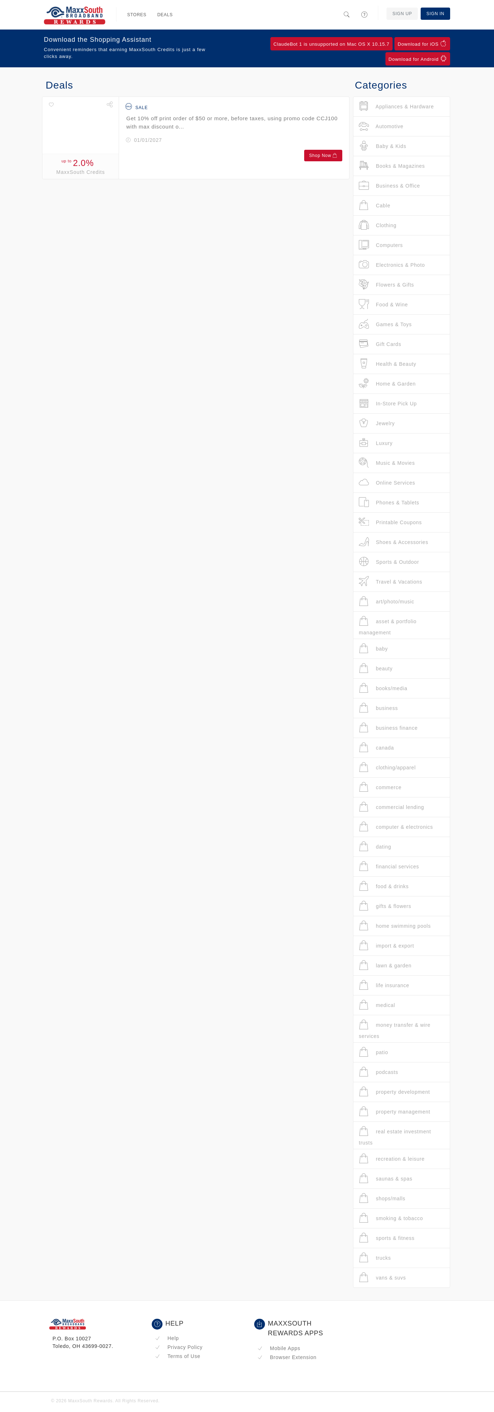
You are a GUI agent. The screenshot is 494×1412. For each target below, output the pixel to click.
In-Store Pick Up (388, 403)
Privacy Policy (178, 1347)
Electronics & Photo (392, 264)
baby (373, 648)
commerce (380, 787)
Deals (165, 14)
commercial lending (391, 807)
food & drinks (384, 886)
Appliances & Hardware (396, 106)
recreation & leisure (392, 1158)
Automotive (381, 126)
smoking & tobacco (391, 1218)
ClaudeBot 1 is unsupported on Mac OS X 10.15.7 (332, 44)
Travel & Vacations (390, 581)
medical (377, 1005)
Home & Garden (387, 383)
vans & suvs (382, 1277)
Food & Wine (383, 304)
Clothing (378, 225)
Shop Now (323, 155)
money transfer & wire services (394, 1029)
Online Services (387, 482)
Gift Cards (380, 344)
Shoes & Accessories (393, 542)
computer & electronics (396, 826)
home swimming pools (395, 925)
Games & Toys (385, 324)
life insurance (384, 985)
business (378, 708)
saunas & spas (385, 1178)
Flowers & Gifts (386, 284)
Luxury (376, 443)
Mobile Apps (278, 1348)
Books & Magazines (392, 165)
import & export (386, 945)
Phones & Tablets (389, 502)
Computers (381, 245)
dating (375, 846)
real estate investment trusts (395, 1136)
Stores (137, 14)
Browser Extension (286, 1357)
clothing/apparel (387, 767)
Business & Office (389, 185)
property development (394, 1091)
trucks (375, 1257)
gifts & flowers (385, 906)
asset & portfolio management (388, 625)
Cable (374, 205)
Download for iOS (422, 43)
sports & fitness (387, 1238)
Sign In (435, 13)
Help (167, 1338)
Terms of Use (177, 1356)
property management (394, 1111)
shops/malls (382, 1198)
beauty (376, 668)
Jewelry (377, 423)
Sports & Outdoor (389, 561)
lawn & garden (385, 965)
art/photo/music (386, 601)
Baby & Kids (382, 146)
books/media (383, 688)
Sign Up (402, 13)
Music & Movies (387, 462)
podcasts (378, 1072)
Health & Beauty (387, 363)
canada (376, 747)
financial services (389, 866)
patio (373, 1052)
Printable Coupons (390, 522)
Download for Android (418, 58)
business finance (388, 727)
